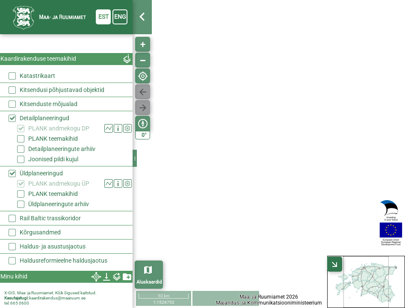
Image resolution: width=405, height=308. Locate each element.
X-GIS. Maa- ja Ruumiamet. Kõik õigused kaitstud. (50, 292)
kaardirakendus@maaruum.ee (57, 298)
